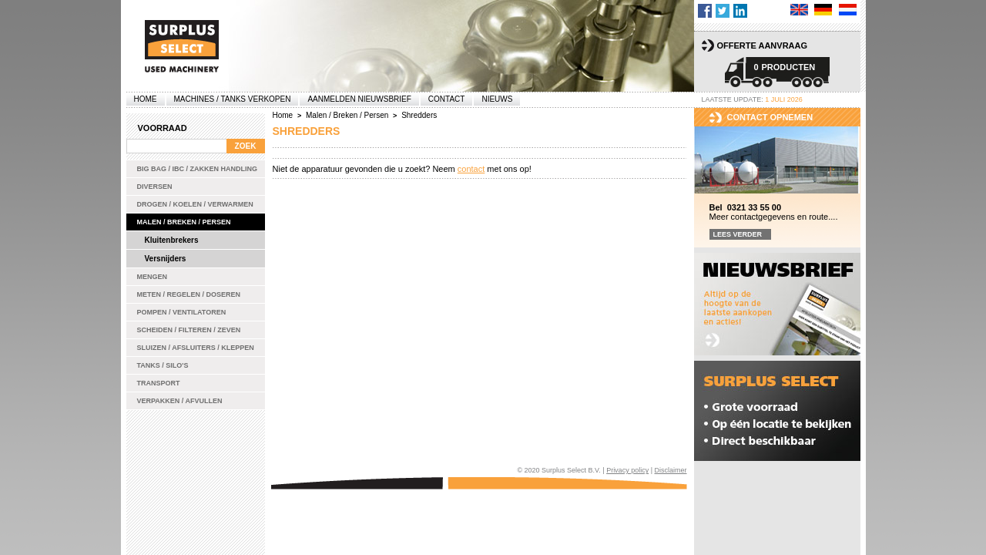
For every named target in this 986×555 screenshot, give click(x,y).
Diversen (155, 186)
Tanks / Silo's (163, 365)
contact (471, 168)
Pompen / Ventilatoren (181, 312)
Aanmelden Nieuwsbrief (359, 99)
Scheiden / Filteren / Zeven (189, 330)
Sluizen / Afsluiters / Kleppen (195, 348)
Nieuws (496, 99)
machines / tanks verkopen (232, 99)
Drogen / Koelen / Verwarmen (195, 204)
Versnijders (165, 258)
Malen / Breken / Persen (184, 222)
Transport (158, 383)
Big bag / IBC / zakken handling (197, 169)
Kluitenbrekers (172, 240)
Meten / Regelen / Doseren (189, 294)
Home (145, 99)
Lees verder (738, 234)
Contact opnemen (770, 117)
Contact (446, 99)
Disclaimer (670, 470)
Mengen (152, 277)
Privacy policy (627, 470)
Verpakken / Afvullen (180, 401)
